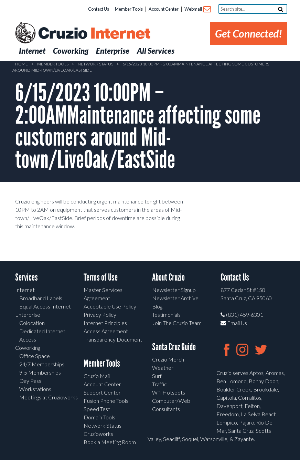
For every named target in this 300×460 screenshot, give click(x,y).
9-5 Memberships (40, 372)
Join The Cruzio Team (177, 323)
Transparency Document (113, 339)
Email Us (234, 323)
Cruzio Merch (168, 359)
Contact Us (98, 9)
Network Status (95, 63)
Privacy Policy (100, 314)
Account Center (164, 9)
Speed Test (97, 409)
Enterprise (27, 314)
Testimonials (166, 314)
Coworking (27, 347)
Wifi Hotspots (168, 392)
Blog (157, 306)
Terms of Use (101, 277)
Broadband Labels (40, 298)
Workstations (35, 389)
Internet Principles (105, 323)
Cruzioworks (98, 433)
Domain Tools (99, 417)
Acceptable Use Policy (110, 306)
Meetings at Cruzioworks (48, 397)
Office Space (34, 356)
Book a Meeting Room (110, 442)
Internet (25, 289)
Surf (157, 376)
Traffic (159, 384)
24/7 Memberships (41, 364)
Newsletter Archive (175, 298)
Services (26, 277)
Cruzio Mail (97, 376)
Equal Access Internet (45, 306)
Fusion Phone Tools (106, 400)
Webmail (197, 9)
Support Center (102, 392)
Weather (162, 367)
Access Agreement (106, 331)
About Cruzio (168, 277)
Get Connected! (248, 33)
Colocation (32, 323)
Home (21, 63)
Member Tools (129, 9)
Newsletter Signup (174, 289)
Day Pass (30, 380)
